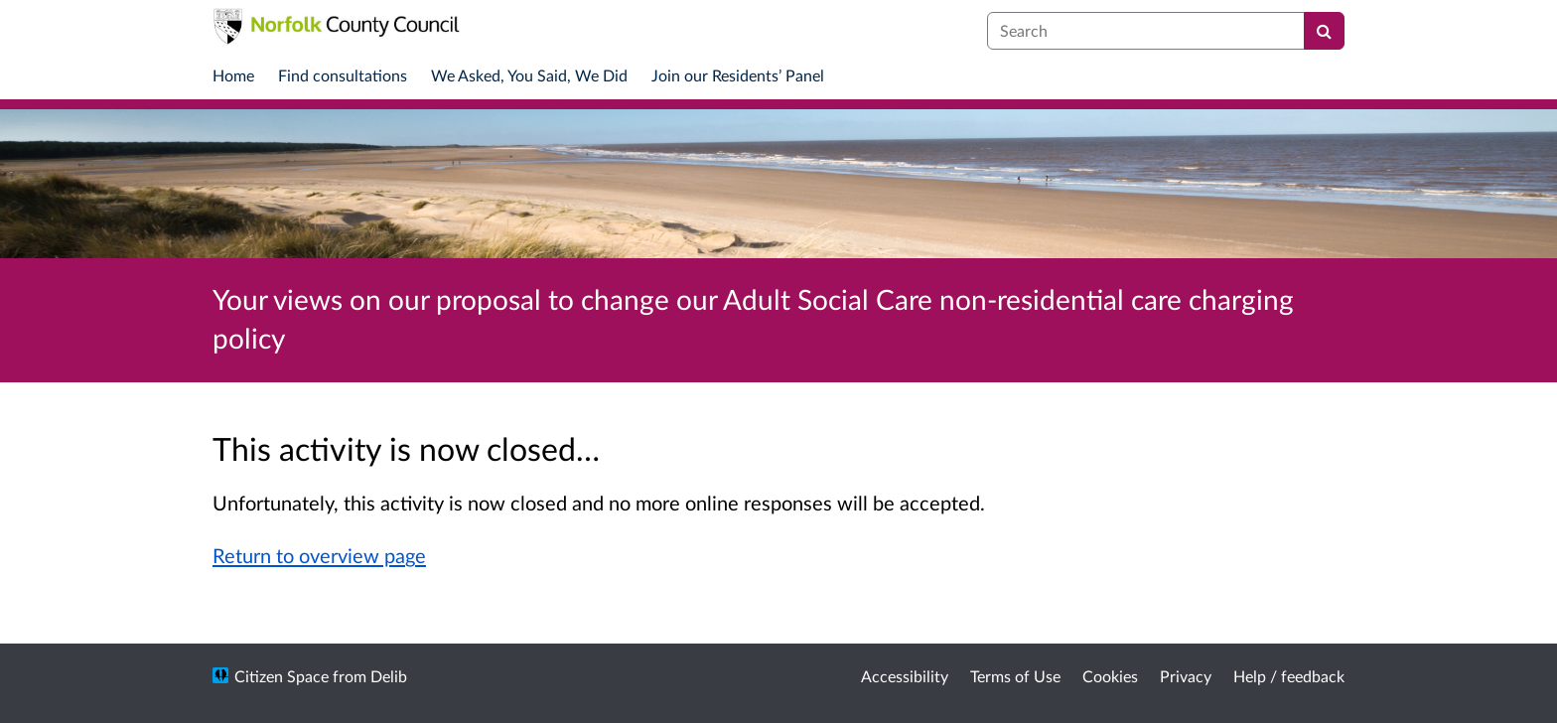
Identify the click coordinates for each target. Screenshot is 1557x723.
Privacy (1185, 675)
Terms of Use (1015, 675)
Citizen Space (281, 675)
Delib (388, 675)
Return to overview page (319, 555)
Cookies (1110, 675)
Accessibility (904, 675)
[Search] (1324, 31)
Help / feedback (1289, 675)
